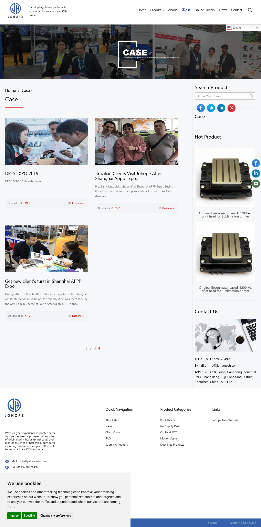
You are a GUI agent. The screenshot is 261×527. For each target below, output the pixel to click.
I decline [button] (29, 515)
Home (142, 10)
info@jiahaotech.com (216, 365)
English (235, 27)
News (223, 10)
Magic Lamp (248, 522)
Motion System (169, 438)
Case (187, 10)
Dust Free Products (172, 444)
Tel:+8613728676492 (25, 467)
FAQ (108, 438)
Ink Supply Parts (170, 426)
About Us (111, 420)
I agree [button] (14, 515)
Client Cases (113, 432)
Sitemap (212, 522)
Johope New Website (225, 420)
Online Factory (205, 10)
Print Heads (167, 420)
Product (157, 10)
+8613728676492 (212, 359)
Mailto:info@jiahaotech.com (28, 461)
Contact (236, 10)
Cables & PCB (168, 432)
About (174, 10)
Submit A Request (116, 444)
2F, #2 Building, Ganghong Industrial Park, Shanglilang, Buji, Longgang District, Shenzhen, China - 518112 (225, 377)
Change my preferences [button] (55, 515)
